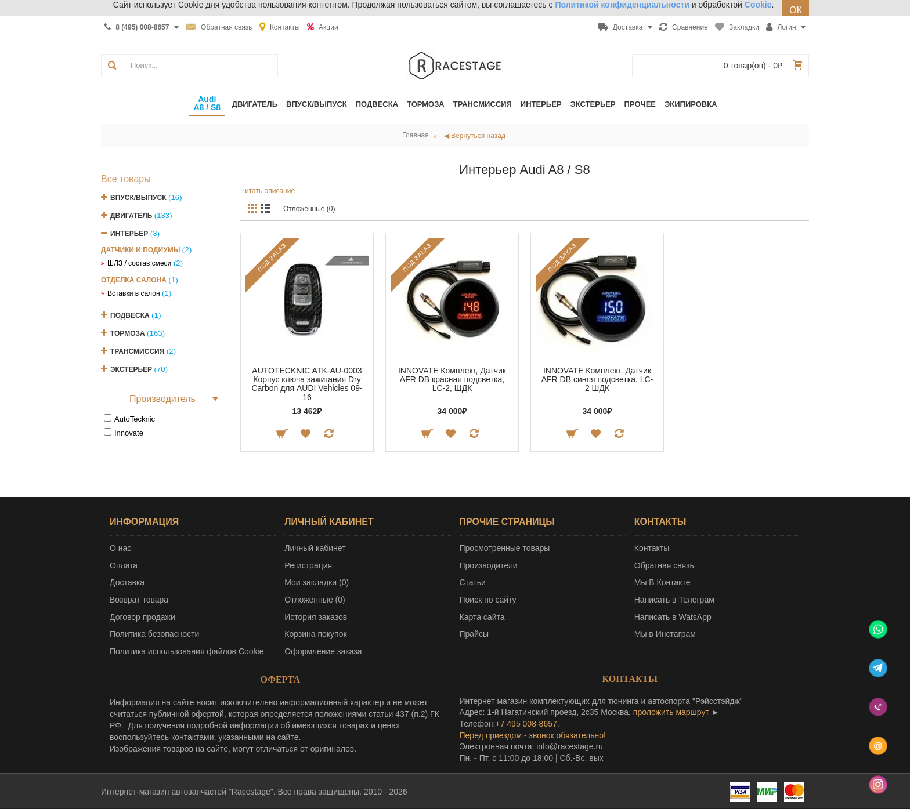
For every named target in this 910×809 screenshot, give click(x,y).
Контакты (651, 548)
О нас (120, 548)
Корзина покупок (315, 634)
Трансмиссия (137, 351)
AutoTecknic (134, 419)
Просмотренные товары (505, 548)
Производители (489, 565)
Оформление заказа (323, 651)
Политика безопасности (154, 634)
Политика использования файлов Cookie (187, 651)
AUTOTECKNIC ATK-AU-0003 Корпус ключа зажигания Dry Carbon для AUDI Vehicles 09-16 (306, 384)
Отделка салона (134, 280)
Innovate (128, 433)
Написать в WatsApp (673, 617)
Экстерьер (131, 369)
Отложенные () (314, 599)
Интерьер (129, 234)
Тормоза (127, 333)
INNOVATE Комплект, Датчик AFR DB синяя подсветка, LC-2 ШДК (597, 379)
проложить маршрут (671, 712)
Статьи (473, 582)
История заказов (315, 617)
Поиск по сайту (488, 599)
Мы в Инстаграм (665, 634)
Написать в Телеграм (674, 599)
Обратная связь (664, 565)
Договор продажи (142, 617)
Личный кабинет (314, 548)
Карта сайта (482, 617)
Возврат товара (139, 599)
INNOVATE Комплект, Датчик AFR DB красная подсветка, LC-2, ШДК (452, 379)
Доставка (127, 582)
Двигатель (131, 216)
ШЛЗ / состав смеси (139, 263)
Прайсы (474, 634)
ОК (795, 10)
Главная (415, 135)
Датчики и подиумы (140, 250)
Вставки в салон (133, 293)
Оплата (124, 565)
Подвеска (130, 315)
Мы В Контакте (662, 582)
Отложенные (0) (309, 209)
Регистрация (308, 565)
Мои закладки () (316, 582)
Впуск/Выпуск (138, 198)
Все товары (126, 179)
